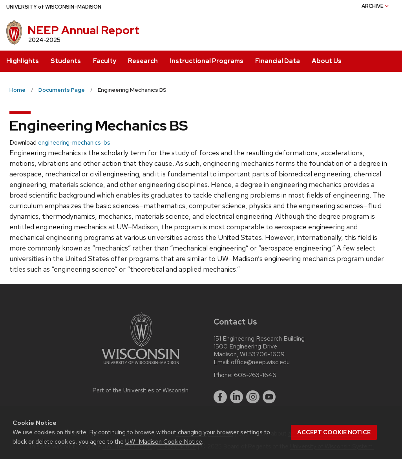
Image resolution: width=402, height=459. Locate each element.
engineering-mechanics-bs (74, 142)
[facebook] (220, 397)
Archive (376, 6)
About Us (327, 61)
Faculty (104, 61)
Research (143, 61)
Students (66, 61)
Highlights (22, 61)
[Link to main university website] (140, 365)
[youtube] (269, 397)
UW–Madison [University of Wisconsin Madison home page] (53, 7)
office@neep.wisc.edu (260, 362)
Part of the (140, 390)
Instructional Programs (206, 61)
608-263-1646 (255, 375)
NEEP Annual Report (83, 30)
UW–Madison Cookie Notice (163, 441)
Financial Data (277, 61)
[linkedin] (236, 397)
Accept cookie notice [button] (334, 432)
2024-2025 (44, 40)
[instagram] (252, 397)
